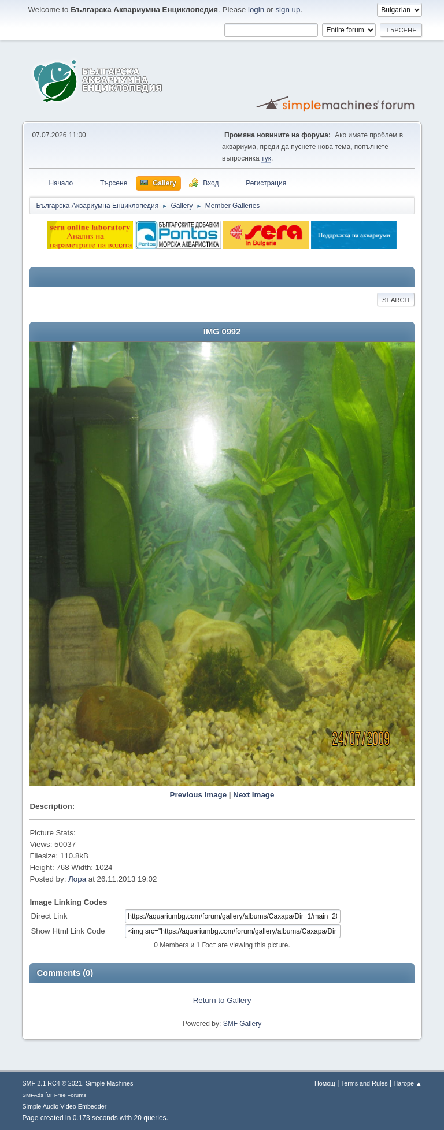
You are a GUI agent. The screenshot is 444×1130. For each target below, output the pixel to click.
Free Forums (70, 1095)
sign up (287, 9)
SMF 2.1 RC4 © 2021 (52, 1083)
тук (266, 158)
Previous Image (198, 794)
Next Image (253, 794)
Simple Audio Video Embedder (64, 1106)
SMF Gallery (242, 1024)
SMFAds (32, 1095)
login (256, 9)
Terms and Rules (364, 1083)
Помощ (324, 1083)
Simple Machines (109, 1083)
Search (395, 299)
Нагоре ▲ (407, 1083)
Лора (77, 879)
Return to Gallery (222, 1000)
